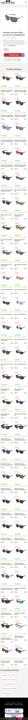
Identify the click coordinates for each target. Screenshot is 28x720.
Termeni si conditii (11, 703)
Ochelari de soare (7, 693)
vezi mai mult (11, 45)
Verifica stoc (16, 55)
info (12, 94)
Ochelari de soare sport (9, 679)
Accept (20, 718)
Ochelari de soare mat (9, 684)
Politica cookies (18, 704)
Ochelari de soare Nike (9, 675)
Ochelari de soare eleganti (10, 688)
